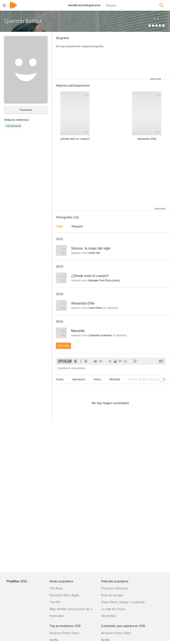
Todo (59, 226)
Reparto (77, 226)
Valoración (78, 379)
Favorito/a (26, 109)
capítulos (110, 307)
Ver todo (63, 345)
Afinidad (115, 379)
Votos (97, 379)
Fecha (59, 379)
